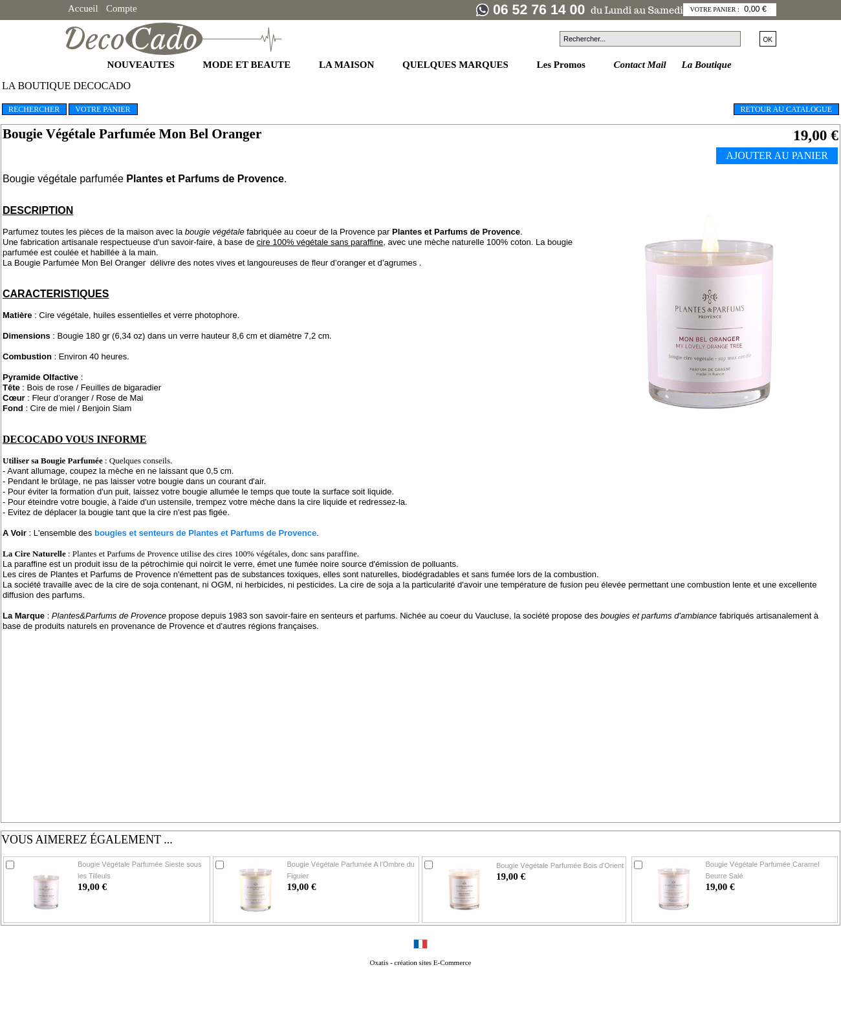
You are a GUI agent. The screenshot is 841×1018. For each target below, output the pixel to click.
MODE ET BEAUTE (248, 64)
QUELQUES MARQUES (456, 64)
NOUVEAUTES (142, 64)
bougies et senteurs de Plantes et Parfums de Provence (205, 533)
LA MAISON (348, 64)
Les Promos (562, 64)
